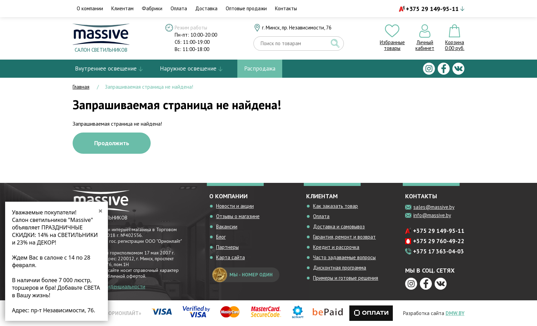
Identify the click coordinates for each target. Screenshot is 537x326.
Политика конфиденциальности (109, 286)
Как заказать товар (335, 206)
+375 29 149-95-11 (432, 9)
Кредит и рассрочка (336, 247)
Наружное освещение (188, 68)
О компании (90, 8)
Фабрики (152, 8)
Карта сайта (230, 257)
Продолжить (111, 143)
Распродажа (259, 68)
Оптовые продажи (246, 8)
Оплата (179, 8)
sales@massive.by (433, 207)
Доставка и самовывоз (339, 226)
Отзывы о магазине (238, 216)
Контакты (286, 8)
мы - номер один (242, 274)
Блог (221, 236)
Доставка (206, 8)
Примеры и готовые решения (345, 277)
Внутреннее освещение (106, 68)
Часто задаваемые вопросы (344, 257)
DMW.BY (455, 313)
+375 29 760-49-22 (438, 241)
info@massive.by (432, 215)
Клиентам (122, 8)
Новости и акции (235, 206)
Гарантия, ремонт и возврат (344, 236)
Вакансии (226, 226)
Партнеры (227, 247)
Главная (81, 87)
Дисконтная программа (339, 267)
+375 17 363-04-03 (438, 251)
